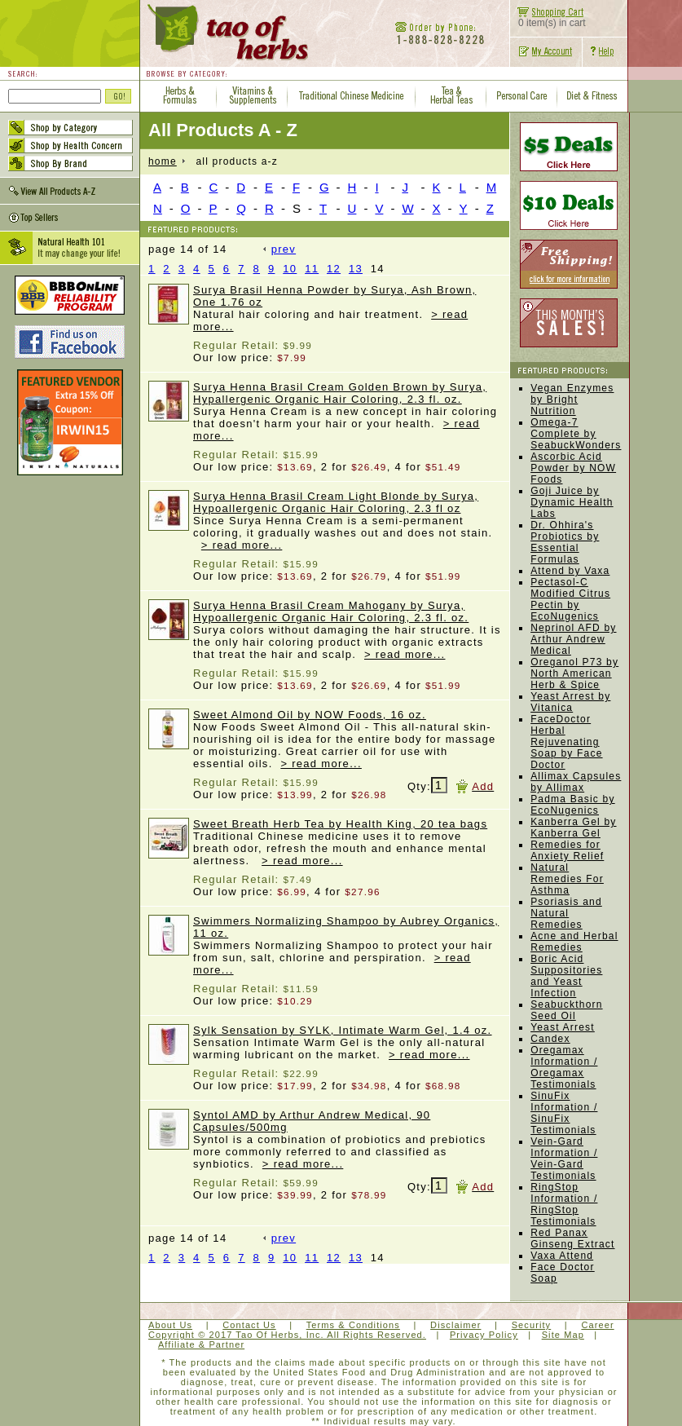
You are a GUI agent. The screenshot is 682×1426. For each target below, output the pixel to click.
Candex (550, 1038)
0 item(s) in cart (548, 18)
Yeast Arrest (562, 1027)
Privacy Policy (484, 1335)
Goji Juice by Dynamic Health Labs (572, 502)
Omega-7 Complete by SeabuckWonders (575, 434)
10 (290, 269)
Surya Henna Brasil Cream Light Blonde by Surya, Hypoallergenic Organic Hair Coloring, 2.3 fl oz (335, 502)
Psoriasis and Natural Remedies (566, 913)
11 (312, 269)
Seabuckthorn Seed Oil (566, 1010)
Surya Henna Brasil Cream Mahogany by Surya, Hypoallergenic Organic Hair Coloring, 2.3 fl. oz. (331, 611)
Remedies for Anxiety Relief (567, 850)
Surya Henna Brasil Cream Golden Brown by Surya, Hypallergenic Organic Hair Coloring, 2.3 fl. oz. (339, 393)
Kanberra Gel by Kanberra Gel (573, 827)
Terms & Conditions (353, 1325)
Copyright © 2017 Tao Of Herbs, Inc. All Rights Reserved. (287, 1335)
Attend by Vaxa (569, 570)
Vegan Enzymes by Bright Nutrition (572, 399)
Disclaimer (455, 1325)
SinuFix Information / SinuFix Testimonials (563, 1113)
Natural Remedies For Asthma (567, 879)
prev (280, 249)
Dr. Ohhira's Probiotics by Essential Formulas (564, 542)
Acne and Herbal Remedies (574, 941)
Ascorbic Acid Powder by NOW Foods (573, 468)
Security (532, 1325)
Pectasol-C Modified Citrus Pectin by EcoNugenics (570, 599)
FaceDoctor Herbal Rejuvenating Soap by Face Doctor (566, 741)
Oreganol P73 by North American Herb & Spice (574, 673)
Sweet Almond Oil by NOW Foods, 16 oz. (309, 715)
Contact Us (248, 1325)
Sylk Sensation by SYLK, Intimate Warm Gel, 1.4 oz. (342, 1030)
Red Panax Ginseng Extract (572, 1238)
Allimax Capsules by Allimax (575, 781)
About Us (170, 1325)
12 (334, 269)
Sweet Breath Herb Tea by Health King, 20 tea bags (340, 824)
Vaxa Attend (561, 1255)
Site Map (563, 1335)
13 (356, 269)
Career (597, 1325)
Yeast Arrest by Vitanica (570, 702)
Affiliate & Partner (201, 1344)
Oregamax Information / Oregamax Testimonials (563, 1067)
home (162, 161)
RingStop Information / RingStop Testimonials (563, 1204)
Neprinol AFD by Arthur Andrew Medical (573, 639)
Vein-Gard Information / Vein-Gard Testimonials (563, 1158)
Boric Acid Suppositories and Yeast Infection (566, 976)
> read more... (242, 545)
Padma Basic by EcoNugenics (572, 804)
